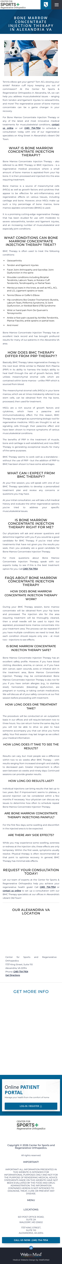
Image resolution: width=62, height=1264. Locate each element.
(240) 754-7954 (32, 128)
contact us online (12, 890)
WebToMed (44, 1260)
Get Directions (12, 975)
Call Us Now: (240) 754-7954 (31, 1240)
